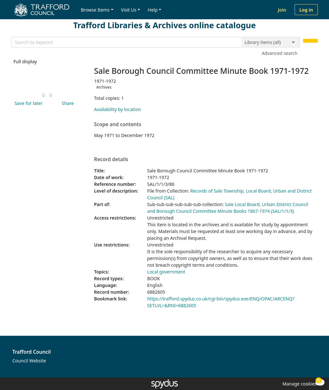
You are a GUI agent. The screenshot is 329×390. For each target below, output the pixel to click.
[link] (43, 95)
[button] (27, 103)
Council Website (29, 361)
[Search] (310, 41)
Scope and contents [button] (117, 124)
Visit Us (129, 10)
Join (282, 10)
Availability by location (117, 109)
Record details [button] (111, 159)
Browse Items (95, 10)
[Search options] (270, 42)
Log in (306, 10)
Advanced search (280, 53)
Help (153, 10)
